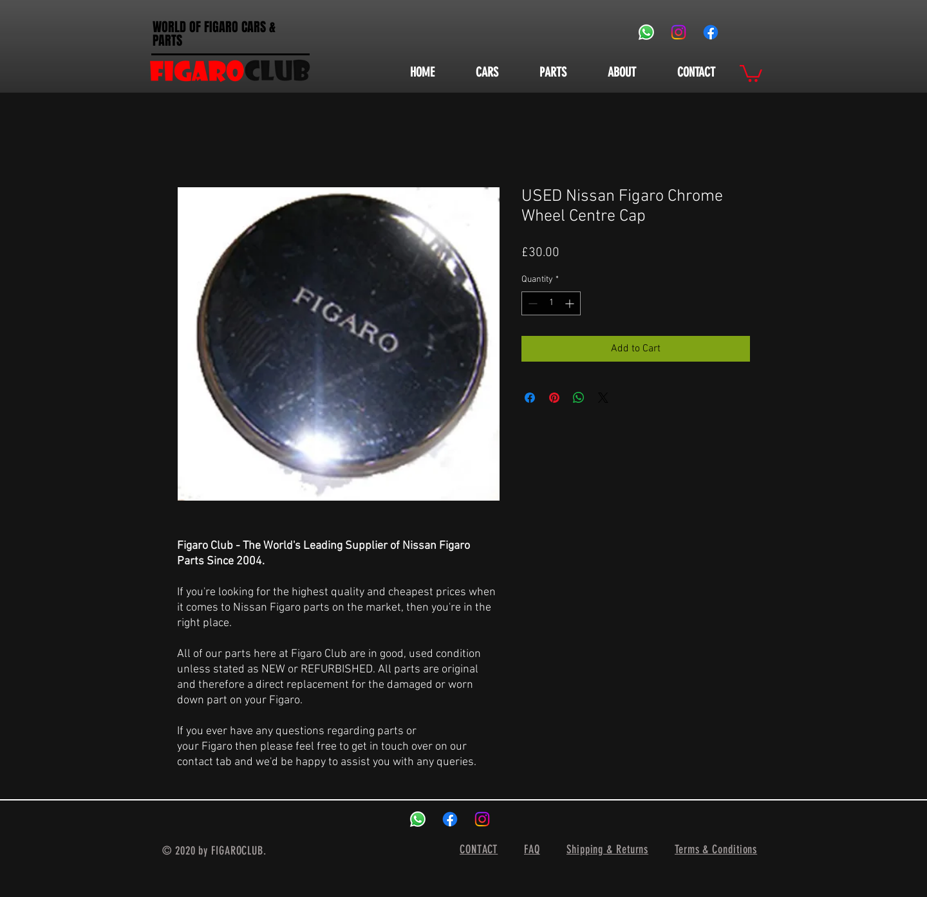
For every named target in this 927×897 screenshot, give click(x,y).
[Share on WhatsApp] (578, 397)
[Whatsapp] (646, 32)
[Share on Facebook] (530, 397)
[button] (751, 72)
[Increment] (571, 303)
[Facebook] (710, 32)
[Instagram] (678, 32)
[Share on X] (603, 397)
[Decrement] (531, 303)
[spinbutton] (551, 303)
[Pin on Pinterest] (554, 397)
